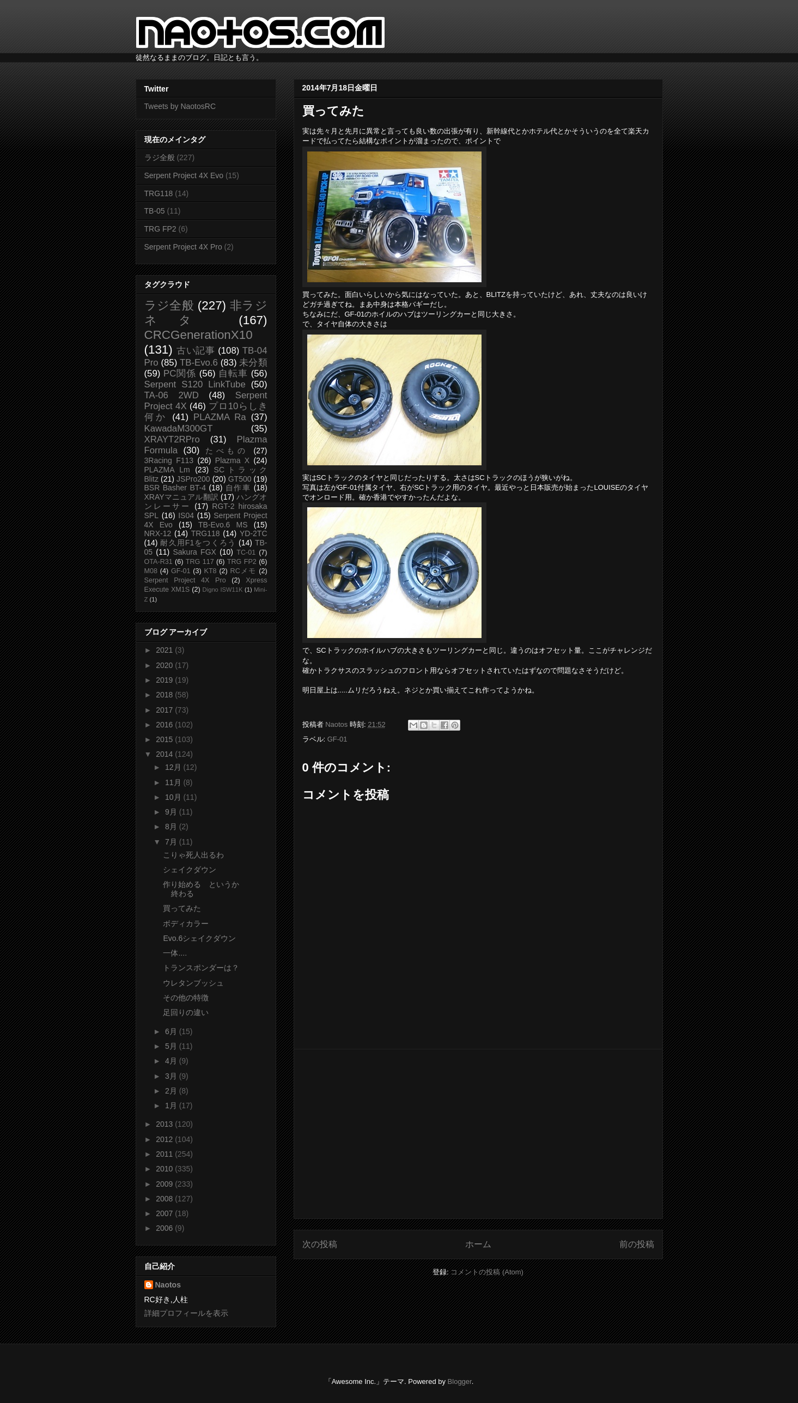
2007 (165, 1213)
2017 (165, 710)
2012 (165, 1139)
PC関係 (179, 373)
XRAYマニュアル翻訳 (181, 497)
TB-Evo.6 (199, 362)
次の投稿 (319, 1244)
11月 (174, 782)
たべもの (226, 450)
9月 (172, 811)
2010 (165, 1168)
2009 (165, 1184)
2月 (172, 1090)
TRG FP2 (160, 228)
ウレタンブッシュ (193, 983)
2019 (165, 680)
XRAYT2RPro (172, 439)
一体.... (175, 953)
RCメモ (243, 571)
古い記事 (195, 350)
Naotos (168, 1284)
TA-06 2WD (171, 395)
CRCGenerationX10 (198, 335)
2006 (165, 1228)
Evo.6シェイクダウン (199, 938)
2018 (165, 694)
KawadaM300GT (178, 428)
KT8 (210, 571)
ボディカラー (186, 923)
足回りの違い (186, 1012)
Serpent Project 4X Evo (184, 175)
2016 (165, 724)
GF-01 (337, 739)
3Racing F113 (169, 460)
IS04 (186, 515)
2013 (165, 1124)
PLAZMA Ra (219, 417)
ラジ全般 (159, 157)
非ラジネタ (205, 313)
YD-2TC (253, 533)
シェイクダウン (189, 869)
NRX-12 (158, 533)
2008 (165, 1198)
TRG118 (158, 193)
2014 (165, 754)
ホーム (478, 1244)
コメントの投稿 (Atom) (486, 1272)
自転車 (233, 373)
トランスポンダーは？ (201, 967)
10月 (174, 797)
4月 (172, 1060)
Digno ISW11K (223, 589)
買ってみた (182, 908)
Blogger (460, 1381)
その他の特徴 (186, 997)
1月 (172, 1105)
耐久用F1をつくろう (198, 542)
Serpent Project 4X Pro (183, 246)
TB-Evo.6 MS (222, 524)
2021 (165, 650)
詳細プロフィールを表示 (186, 1313)
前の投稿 (636, 1244)
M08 (151, 571)
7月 (172, 841)
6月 (172, 1031)
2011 (165, 1154)
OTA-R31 (158, 562)
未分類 (253, 362)
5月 (172, 1046)
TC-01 (245, 552)
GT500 (240, 479)
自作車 (238, 487)
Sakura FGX (194, 552)
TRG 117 (200, 562)
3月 (172, 1076)
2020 (165, 665)
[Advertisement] (478, 1134)
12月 (174, 767)
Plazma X (232, 460)
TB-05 (154, 210)
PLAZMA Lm (167, 469)
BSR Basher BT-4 (175, 487)
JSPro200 (193, 479)
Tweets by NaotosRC (180, 106)
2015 (165, 739)
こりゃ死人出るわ (193, 855)
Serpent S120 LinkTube (195, 384)
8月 (172, 826)
